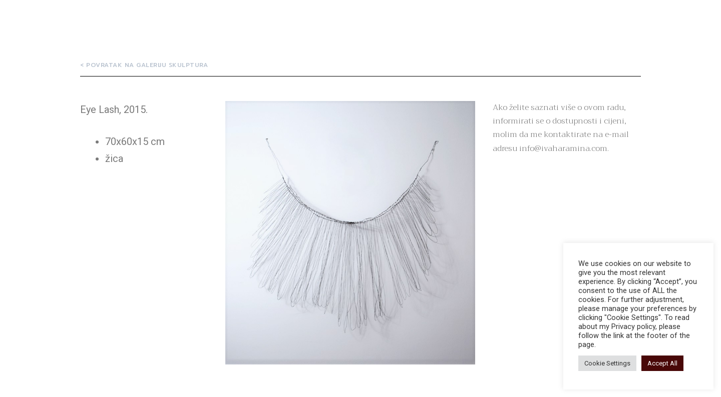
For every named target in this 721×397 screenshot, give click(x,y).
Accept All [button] (662, 363)
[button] (144, 65)
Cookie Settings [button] (607, 363)
